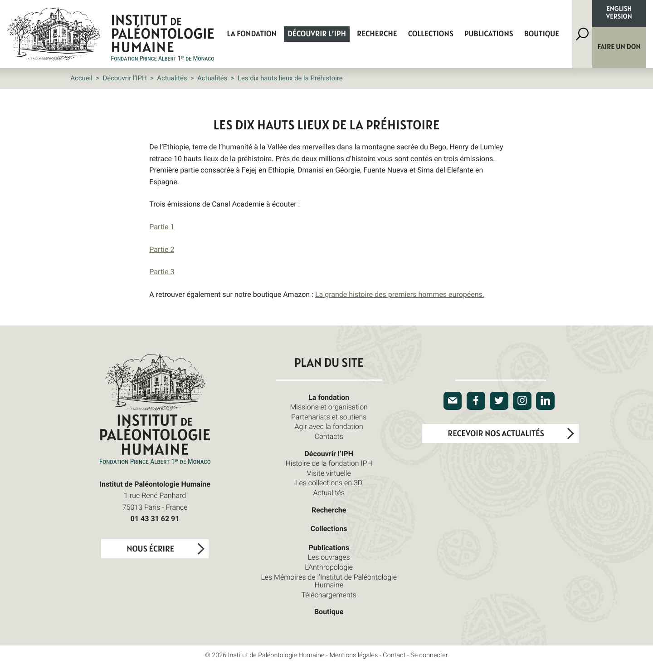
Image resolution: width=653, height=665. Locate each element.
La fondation (252, 34)
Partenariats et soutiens (329, 417)
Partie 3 (161, 271)
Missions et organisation (328, 407)
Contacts (328, 436)
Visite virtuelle (329, 473)
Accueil (81, 78)
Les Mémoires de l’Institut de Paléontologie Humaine (329, 581)
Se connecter (429, 655)
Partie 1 (161, 227)
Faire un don (619, 47)
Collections (430, 34)
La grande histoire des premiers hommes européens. (399, 294)
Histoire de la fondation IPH (329, 463)
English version (619, 13)
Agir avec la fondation (329, 426)
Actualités (172, 78)
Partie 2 (161, 249)
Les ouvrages (329, 557)
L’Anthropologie (329, 567)
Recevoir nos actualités (496, 433)
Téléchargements (328, 595)
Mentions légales (354, 655)
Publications (488, 34)
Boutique (542, 34)
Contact (394, 655)
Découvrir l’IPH (317, 34)
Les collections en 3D (328, 483)
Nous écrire (150, 549)
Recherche (377, 34)
